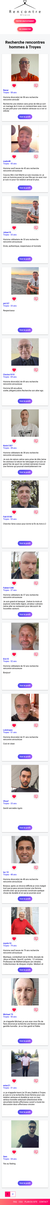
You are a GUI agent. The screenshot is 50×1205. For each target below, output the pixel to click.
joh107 (6, 303)
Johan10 (7, 232)
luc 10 (6, 872)
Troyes (6, 92)
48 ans (14, 874)
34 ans (14, 1159)
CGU (21, 1202)
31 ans (14, 1088)
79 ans (14, 945)
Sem (5, 1156)
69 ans (14, 377)
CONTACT (43, 1202)
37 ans (14, 590)
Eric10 (6, 659)
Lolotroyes (7, 730)
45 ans (14, 163)
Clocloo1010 (8, 374)
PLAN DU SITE (31, 1202)
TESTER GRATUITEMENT (25, 21)
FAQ (15, 1202)
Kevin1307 (8, 445)
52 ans (14, 661)
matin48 (6, 161)
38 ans (14, 448)
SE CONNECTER (25, 29)
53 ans (14, 519)
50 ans (14, 1017)
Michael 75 (8, 1014)
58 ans (14, 92)
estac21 (6, 1085)
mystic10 (7, 943)
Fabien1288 (8, 588)
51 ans (14, 732)
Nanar (5, 90)
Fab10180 (7, 517)
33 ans (14, 235)
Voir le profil (25, 117)
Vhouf (5, 801)
